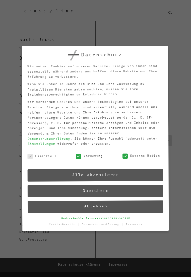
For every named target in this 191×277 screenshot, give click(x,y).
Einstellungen (39, 145)
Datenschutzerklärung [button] (101, 224)
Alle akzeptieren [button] (94, 175)
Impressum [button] (134, 223)
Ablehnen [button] (95, 206)
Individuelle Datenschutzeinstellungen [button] (95, 218)
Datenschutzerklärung (46, 140)
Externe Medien (139, 155)
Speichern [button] (95, 190)
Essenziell (40, 158)
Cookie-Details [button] (63, 226)
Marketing (87, 157)
